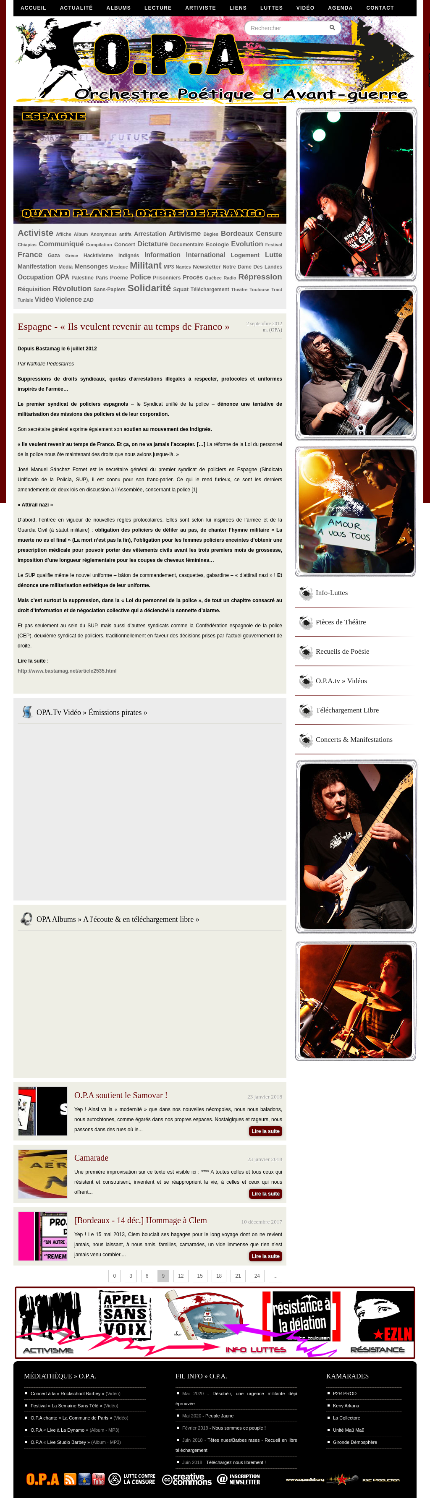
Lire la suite (266, 1131)
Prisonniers (167, 278)
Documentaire (187, 245)
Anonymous (104, 234)
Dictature (152, 244)
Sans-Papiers (110, 289)
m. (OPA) (272, 330)
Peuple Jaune (219, 1415)
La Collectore (346, 1417)
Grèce (72, 255)
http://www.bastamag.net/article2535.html (67, 671)
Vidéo (305, 8)
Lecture (158, 8)
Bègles (211, 234)
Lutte (273, 255)
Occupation (36, 277)
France (30, 255)
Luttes (271, 8)
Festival (273, 244)
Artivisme (185, 233)
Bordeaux (237, 233)
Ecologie (217, 244)
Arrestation (150, 233)
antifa (125, 234)
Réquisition (34, 289)
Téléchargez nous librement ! (236, 1462)
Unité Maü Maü (348, 1430)
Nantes (183, 266)
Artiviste (200, 8)
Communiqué (61, 244)
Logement (245, 255)
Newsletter (207, 267)
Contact (380, 8)
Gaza (54, 255)
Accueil (34, 8)
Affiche (63, 234)
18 (219, 1276)
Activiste (35, 232)
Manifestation (37, 266)
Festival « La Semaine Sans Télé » (66, 1405)
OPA (63, 277)
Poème (119, 277)
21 (238, 1276)
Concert (124, 244)
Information (162, 254)
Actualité (76, 8)
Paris (102, 278)
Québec (213, 277)
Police (140, 277)
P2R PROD (345, 1393)
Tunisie (25, 300)
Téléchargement (210, 289)
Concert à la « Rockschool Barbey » (67, 1393)
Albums (119, 8)
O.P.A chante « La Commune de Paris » (71, 1417)
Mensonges (91, 266)
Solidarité (149, 287)
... (275, 1276)
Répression (260, 276)
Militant (146, 265)
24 (257, 1276)
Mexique (119, 266)
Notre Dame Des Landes (252, 267)
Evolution (247, 244)
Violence (68, 299)
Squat (181, 289)
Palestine (82, 278)
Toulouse (259, 289)
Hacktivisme (98, 255)
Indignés (128, 255)
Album (81, 234)
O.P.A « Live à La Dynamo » (59, 1430)
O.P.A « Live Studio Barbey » (60, 1442)
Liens (238, 8)
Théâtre (239, 289)
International (205, 254)
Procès (193, 277)
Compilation (99, 244)
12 (181, 1276)
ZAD (88, 300)
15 (200, 1276)
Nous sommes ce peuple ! (239, 1427)
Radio (230, 277)
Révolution (72, 288)
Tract (276, 289)
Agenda (340, 8)
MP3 (168, 267)
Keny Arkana (346, 1405)
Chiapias (27, 244)
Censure (269, 233)
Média (65, 267)
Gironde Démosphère (355, 1442)
